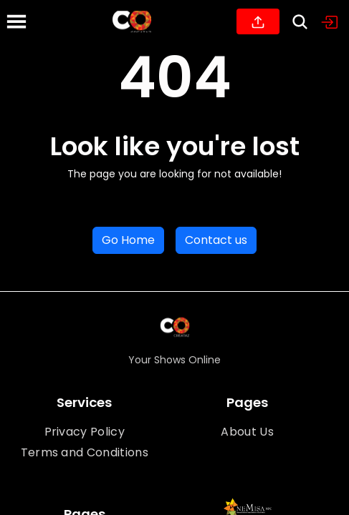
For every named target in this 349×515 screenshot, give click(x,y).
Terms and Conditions (84, 452)
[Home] (131, 21)
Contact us (216, 240)
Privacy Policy (84, 431)
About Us (247, 431)
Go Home (128, 240)
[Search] (300, 22)
